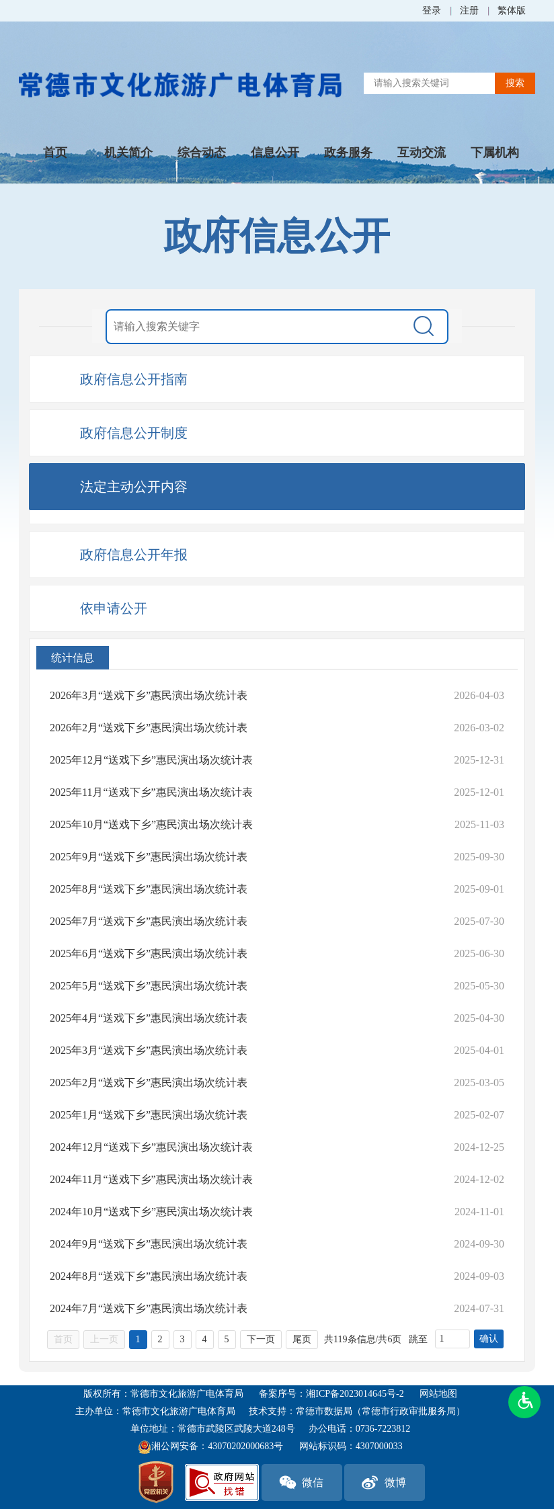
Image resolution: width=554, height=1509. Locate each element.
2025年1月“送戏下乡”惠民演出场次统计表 (148, 1114)
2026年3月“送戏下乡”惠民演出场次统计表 (148, 695)
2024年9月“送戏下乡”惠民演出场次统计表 (148, 1244)
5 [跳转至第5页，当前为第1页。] (227, 1339)
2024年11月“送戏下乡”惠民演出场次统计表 (151, 1179)
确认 (488, 1339)
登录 (431, 10)
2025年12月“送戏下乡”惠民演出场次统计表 (151, 760)
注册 (469, 10)
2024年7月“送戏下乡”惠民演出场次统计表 (148, 1308)
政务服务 (348, 152)
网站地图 (438, 1394)
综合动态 (201, 152)
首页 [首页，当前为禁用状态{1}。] (63, 1339)
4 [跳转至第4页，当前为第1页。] (204, 1339)
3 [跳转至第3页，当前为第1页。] (182, 1339)
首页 (55, 152)
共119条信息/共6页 (362, 1339)
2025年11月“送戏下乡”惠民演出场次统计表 (151, 792)
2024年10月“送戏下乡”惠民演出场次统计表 (151, 1211)
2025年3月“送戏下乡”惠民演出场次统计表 (148, 1050)
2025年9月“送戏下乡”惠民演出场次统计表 (148, 856)
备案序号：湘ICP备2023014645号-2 (331, 1394)
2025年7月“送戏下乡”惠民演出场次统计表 (148, 921)
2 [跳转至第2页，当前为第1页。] (160, 1339)
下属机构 (495, 152)
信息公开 (275, 152)
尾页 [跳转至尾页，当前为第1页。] (301, 1339)
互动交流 (421, 152)
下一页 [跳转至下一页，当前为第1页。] (261, 1339)
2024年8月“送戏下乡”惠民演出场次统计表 (148, 1276)
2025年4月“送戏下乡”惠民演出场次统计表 (148, 1018)
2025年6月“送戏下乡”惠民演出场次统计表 (148, 953)
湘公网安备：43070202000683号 (210, 1447)
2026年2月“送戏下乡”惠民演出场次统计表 (148, 727)
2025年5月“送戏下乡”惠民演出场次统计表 (148, 985)
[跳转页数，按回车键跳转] (452, 1339)
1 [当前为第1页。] (138, 1339)
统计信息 (72, 657)
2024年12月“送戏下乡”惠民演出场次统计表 (151, 1147)
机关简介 (128, 152)
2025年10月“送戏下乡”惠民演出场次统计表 (151, 824)
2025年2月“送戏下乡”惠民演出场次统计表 (148, 1082)
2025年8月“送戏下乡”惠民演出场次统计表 (148, 889)
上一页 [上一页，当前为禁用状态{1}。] (104, 1339)
